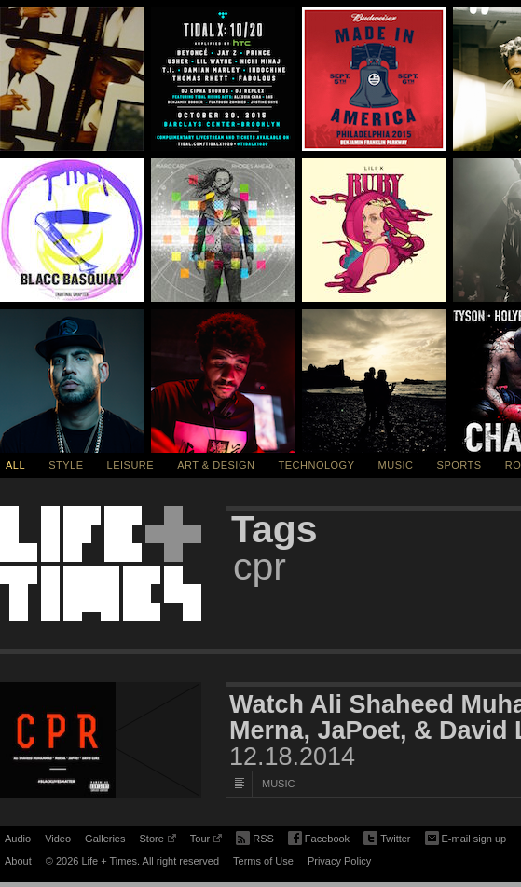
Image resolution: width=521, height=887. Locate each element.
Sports (459, 465)
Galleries (105, 838)
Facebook (319, 839)
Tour (206, 841)
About (18, 861)
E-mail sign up (466, 836)
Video (58, 838)
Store (157, 841)
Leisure (131, 465)
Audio (18, 838)
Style (65, 465)
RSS (255, 836)
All (15, 465)
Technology (317, 465)
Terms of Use (263, 861)
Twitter (386, 839)
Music (396, 465)
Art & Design (215, 465)
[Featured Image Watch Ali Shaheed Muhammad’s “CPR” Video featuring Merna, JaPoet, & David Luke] (100, 740)
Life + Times (100, 563)
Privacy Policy (339, 861)
